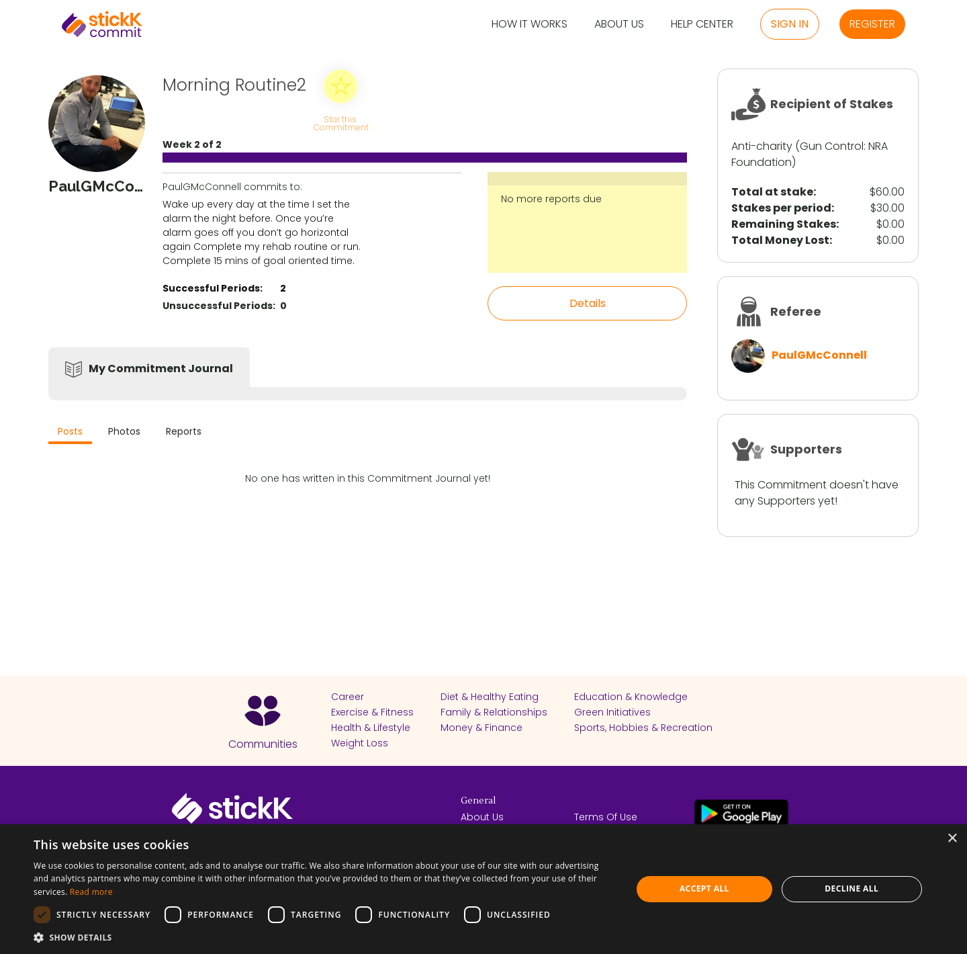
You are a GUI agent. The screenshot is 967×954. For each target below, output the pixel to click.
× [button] (952, 839)
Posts (70, 431)
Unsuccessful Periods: (219, 305)
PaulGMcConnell (819, 355)
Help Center (702, 24)
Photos (124, 431)
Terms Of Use (605, 817)
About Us (619, 24)
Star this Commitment (340, 123)
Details (587, 303)
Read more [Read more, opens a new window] (91, 892)
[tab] (70, 433)
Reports (183, 431)
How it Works (529, 24)
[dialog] (483, 889)
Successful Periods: (213, 288)
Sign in (790, 24)
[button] (324, 937)
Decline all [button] (851, 888)
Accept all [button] (704, 888)
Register (872, 24)
